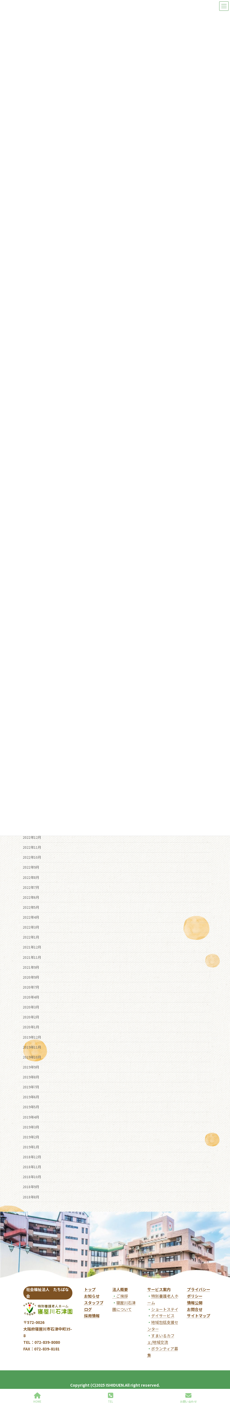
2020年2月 (31, 1017)
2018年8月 (31, 1196)
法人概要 (120, 1289)
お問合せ (195, 1309)
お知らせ (92, 1296)
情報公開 (195, 1302)
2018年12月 (32, 1156)
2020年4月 (31, 997)
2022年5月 (31, 907)
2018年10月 (32, 1176)
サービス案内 (159, 1289)
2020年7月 (31, 987)
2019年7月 (31, 1086)
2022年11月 (32, 847)
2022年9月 (31, 867)
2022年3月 (31, 927)
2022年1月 (31, 937)
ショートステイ (164, 1309)
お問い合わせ (188, 1397)
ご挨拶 (120, 1296)
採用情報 (92, 1315)
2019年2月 (31, 1136)
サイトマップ (198, 1315)
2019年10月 (32, 1056)
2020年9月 (31, 976)
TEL (110, 1397)
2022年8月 (31, 877)
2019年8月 (31, 1077)
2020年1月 (31, 1027)
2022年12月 (32, 837)
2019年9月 (31, 1067)
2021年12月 (32, 947)
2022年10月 (32, 857)
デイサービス (163, 1315)
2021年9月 (31, 967)
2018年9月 (31, 1186)
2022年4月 (31, 917)
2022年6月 (31, 897)
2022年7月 (31, 887)
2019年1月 (31, 1146)
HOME (37, 1397)
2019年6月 (31, 1096)
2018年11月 (32, 1166)
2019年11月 (32, 1046)
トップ (90, 1289)
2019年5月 (31, 1106)
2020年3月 (31, 1007)
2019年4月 (31, 1116)
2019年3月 (31, 1126)
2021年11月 (32, 957)
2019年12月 (32, 1036)
